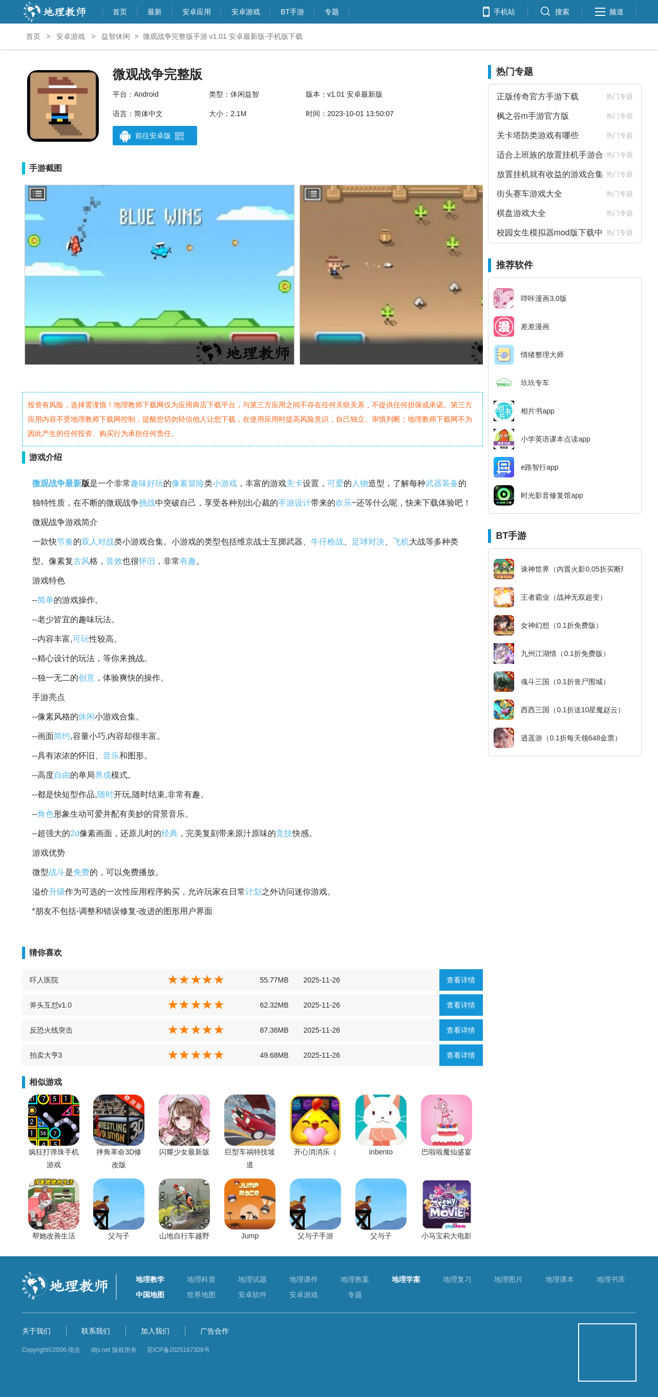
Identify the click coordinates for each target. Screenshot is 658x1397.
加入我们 (155, 1331)
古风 (81, 561)
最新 (154, 10)
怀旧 (147, 561)
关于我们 (36, 1331)
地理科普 (201, 1279)
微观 (40, 483)
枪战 (335, 541)
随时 (105, 794)
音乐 (111, 755)
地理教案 (355, 1279)
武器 (434, 483)
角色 (45, 814)
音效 (114, 561)
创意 (86, 677)
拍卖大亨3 (46, 1055)
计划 (253, 891)
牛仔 (319, 541)
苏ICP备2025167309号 (178, 1350)
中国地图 (150, 1295)
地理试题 (252, 1279)
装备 (450, 483)
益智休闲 (115, 36)
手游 (286, 502)
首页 (120, 10)
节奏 (65, 541)
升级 (57, 891)
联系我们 (95, 1331)
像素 (180, 483)
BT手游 (292, 10)
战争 (57, 483)
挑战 (147, 502)
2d (74, 833)
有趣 (188, 561)
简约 (62, 736)
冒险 (196, 483)
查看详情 (461, 980)
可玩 (81, 639)
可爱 (335, 483)
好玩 (155, 483)
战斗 (57, 872)
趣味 (139, 483)
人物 (360, 483)
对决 (376, 541)
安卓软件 (252, 1295)
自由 (62, 775)
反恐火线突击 (51, 1030)
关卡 (294, 483)
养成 (103, 775)
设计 (302, 502)
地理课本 (559, 1279)
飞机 (401, 541)
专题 (332, 10)
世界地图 (201, 1295)
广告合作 (214, 1331)
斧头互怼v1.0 (51, 1005)
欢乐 (343, 502)
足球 (360, 541)
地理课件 (303, 1279)
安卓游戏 (245, 10)
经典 (169, 833)
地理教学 (150, 1279)
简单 (45, 600)
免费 (81, 872)
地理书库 (611, 1279)
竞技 (284, 833)
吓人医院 (44, 980)
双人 (89, 541)
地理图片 (508, 1279)
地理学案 (406, 1279)
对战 (106, 541)
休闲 (86, 716)
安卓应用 (196, 10)
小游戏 (225, 483)
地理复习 (457, 1279)
